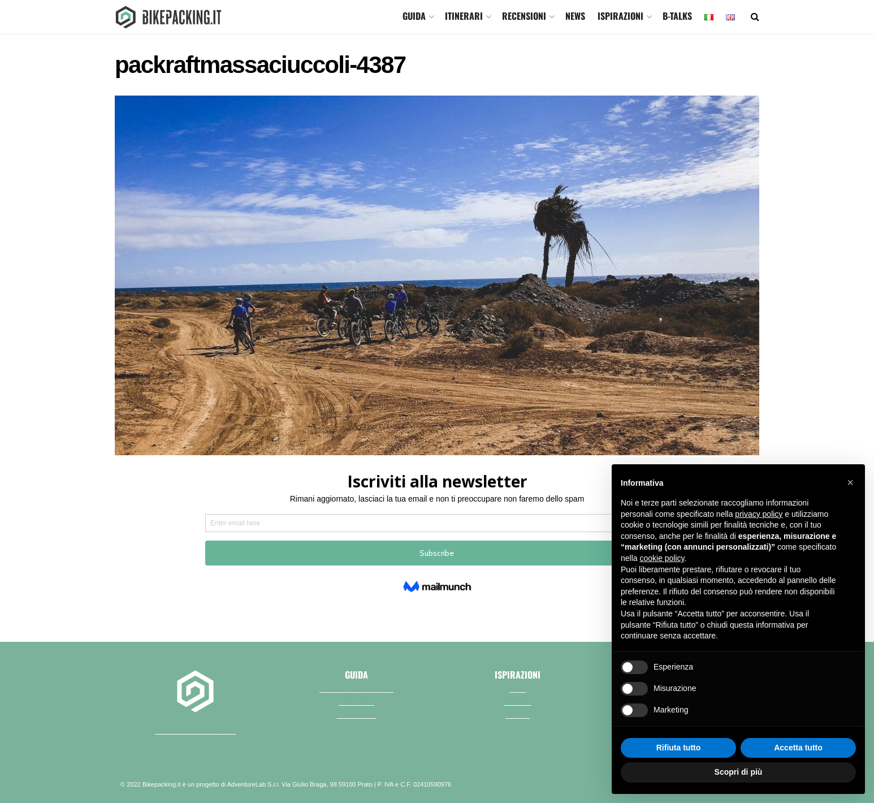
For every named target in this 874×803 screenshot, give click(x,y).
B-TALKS (677, 16)
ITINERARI (464, 16)
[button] (850, 482)
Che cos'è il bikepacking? (356, 688)
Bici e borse (356, 701)
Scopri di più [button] (739, 771)
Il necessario (357, 714)
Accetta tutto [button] (798, 747)
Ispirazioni (620, 16)
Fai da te (517, 714)
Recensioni (524, 16)
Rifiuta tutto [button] (678, 747)
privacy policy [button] (758, 514)
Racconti (517, 701)
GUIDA (414, 16)
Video (517, 688)
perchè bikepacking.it (195, 729)
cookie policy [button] (661, 558)
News (575, 16)
